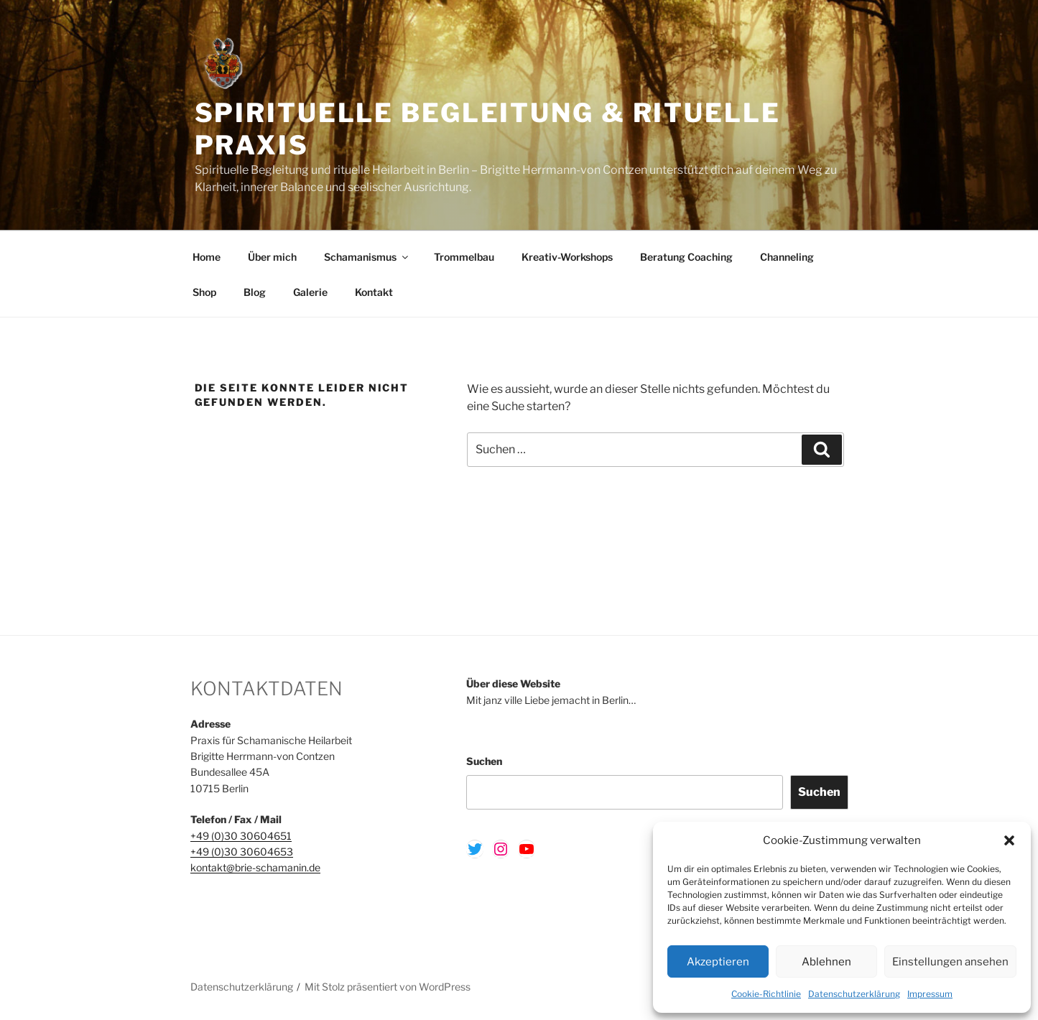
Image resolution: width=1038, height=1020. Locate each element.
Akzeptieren (718, 961)
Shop (204, 292)
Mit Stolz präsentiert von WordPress (388, 986)
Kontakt (374, 292)
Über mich (272, 257)
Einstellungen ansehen (950, 961)
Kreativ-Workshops (567, 257)
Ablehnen (826, 961)
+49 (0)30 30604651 (241, 836)
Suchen (484, 761)
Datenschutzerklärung (854, 993)
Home (207, 257)
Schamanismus (367, 257)
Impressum (930, 993)
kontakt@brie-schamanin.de (255, 867)
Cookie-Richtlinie (766, 993)
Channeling (787, 257)
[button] (1009, 840)
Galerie (310, 292)
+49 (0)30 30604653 (241, 851)
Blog (255, 292)
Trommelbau (464, 257)
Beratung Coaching (686, 257)
